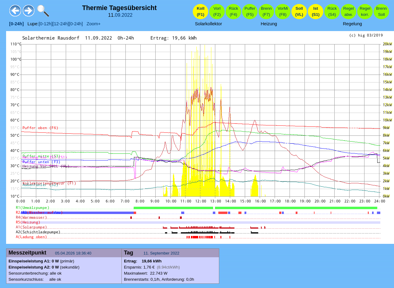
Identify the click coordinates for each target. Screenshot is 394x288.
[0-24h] (76, 23)
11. (146, 253)
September (160, 253)
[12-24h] (61, 23)
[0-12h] (46, 23)
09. (118, 15)
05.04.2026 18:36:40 (74, 253)
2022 (127, 15)
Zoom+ (91, 23)
